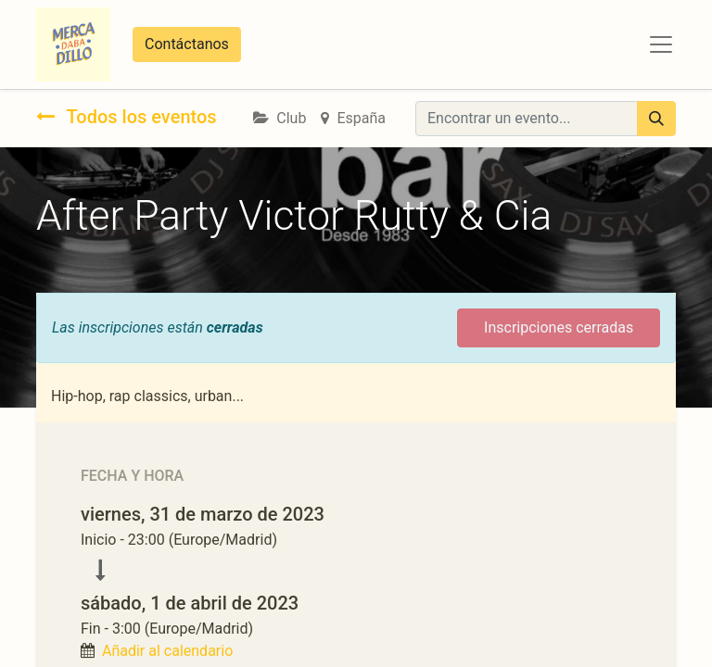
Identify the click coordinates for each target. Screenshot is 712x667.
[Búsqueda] (656, 118)
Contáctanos (187, 44)
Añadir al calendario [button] (167, 651)
